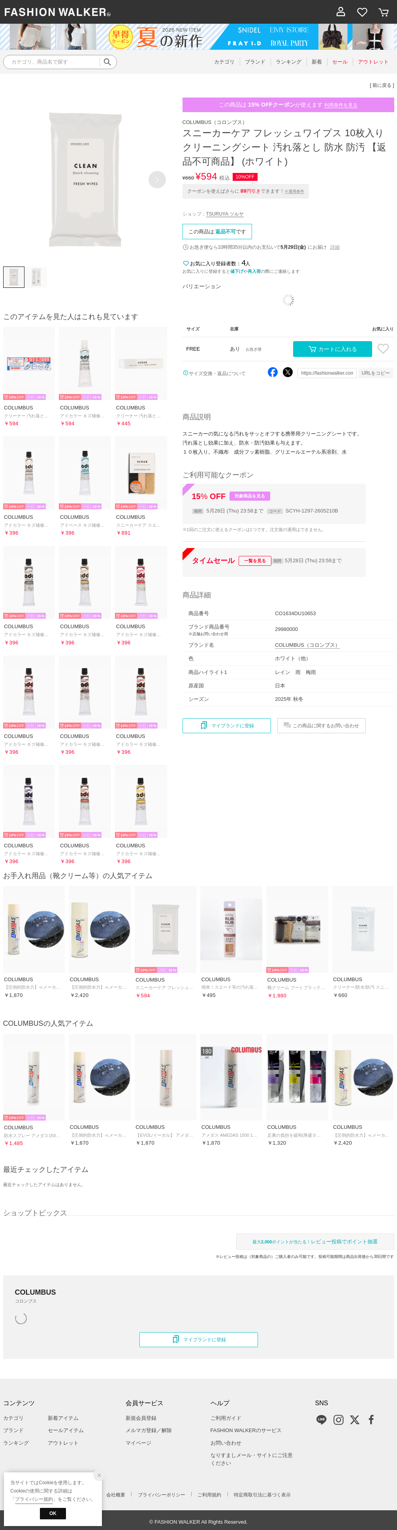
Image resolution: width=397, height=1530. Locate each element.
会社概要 (115, 1495)
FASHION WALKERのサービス (246, 1430)
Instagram (338, 1419)
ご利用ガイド (226, 1418)
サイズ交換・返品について (217, 373)
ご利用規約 (209, 1495)
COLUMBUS (215, 122)
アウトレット (63, 1443)
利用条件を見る (340, 105)
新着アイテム (63, 1418)
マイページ (138, 1443)
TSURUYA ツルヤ (225, 214)
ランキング (16, 1443)
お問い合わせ (226, 1443)
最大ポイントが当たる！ (315, 1242)
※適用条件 (294, 191)
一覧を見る (255, 560)
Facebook (371, 1419)
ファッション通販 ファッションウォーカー (58, 12)
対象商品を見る (250, 496)
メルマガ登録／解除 (149, 1430)
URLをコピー (375, 373)
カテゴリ (13, 1418)
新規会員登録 (141, 1418)
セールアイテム (66, 1430)
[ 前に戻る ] (382, 85)
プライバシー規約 (34, 1499)
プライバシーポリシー (161, 1495)
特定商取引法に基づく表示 (262, 1495)
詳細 (335, 247)
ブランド (13, 1430)
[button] (157, 179)
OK (52, 1513)
